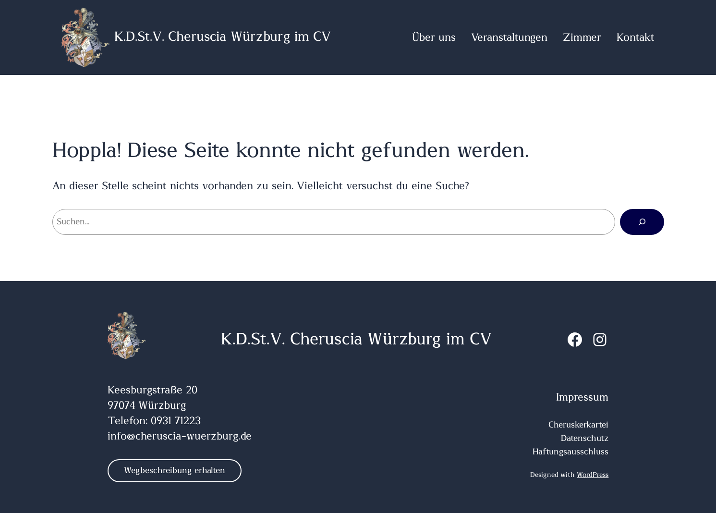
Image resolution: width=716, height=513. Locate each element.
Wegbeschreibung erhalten (174, 470)
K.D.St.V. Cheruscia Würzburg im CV (222, 37)
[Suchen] (642, 222)
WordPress (592, 475)
